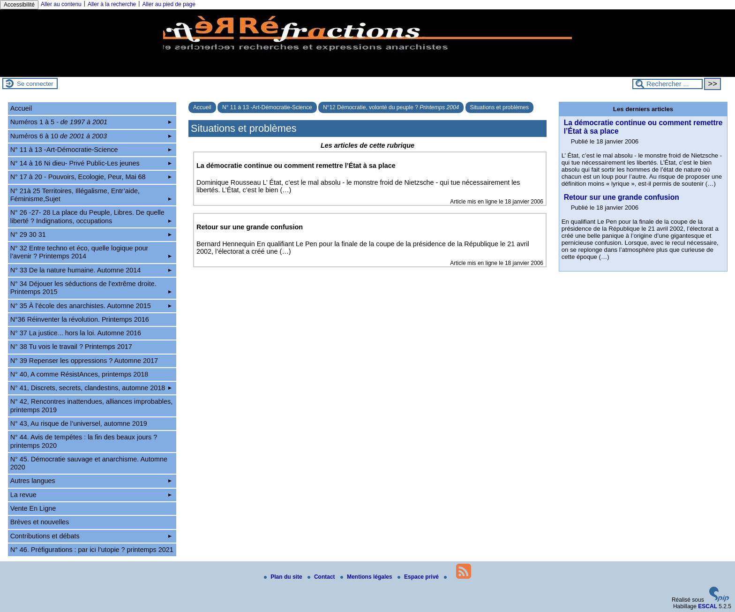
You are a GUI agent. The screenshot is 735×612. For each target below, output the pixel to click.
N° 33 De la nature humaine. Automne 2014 (91, 270)
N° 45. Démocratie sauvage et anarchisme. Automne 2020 (88, 463)
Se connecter (35, 83)
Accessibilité (19, 4)
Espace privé (419, 577)
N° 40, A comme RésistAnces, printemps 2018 (79, 374)
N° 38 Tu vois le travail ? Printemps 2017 (71, 346)
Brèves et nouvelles (39, 522)
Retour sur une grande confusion (621, 197)
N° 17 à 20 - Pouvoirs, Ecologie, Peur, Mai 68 (91, 177)
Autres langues (91, 480)
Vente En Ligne (33, 508)
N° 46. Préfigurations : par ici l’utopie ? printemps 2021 (91, 549)
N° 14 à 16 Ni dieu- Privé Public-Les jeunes (91, 163)
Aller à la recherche (112, 4)
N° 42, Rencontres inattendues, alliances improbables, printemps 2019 (91, 405)
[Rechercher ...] (667, 84)
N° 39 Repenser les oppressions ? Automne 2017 (84, 360)
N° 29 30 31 (91, 234)
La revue (91, 495)
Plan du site (284, 577)
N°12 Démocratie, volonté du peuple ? (391, 107)
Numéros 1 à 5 (91, 122)
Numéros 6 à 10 (91, 136)
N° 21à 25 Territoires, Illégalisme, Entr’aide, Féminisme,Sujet (91, 195)
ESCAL (707, 606)
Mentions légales (367, 577)
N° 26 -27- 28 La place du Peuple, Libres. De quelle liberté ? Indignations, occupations (91, 216)
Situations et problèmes (499, 107)
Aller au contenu (61, 4)
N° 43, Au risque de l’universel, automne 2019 (78, 423)
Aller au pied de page (168, 4)
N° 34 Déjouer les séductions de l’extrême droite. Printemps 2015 (91, 287)
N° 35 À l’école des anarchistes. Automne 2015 (91, 306)
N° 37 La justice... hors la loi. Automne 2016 (75, 333)
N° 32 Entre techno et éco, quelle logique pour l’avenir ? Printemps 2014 (91, 252)
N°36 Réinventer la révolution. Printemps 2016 (79, 319)
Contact (322, 577)
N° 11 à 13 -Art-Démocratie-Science (267, 107)
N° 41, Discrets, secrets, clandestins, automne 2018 (91, 388)
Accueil (202, 107)
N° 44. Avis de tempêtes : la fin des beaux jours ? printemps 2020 (83, 441)
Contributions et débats (91, 536)
